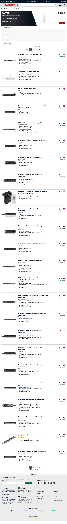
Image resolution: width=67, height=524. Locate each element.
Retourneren (40, 500)
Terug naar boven (33, 474)
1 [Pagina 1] (30, 49)
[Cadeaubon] (25, 497)
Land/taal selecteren (33, 516)
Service (38, 501)
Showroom (48, 1)
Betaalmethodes (40, 493)
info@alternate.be (5, 494)
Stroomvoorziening (8, 8)
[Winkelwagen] (64, 4)
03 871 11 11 (8, 503)
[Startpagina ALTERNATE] (11, 5)
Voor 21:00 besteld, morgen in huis (8, 1)
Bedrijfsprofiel (57, 490)
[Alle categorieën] (2, 4)
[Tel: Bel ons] (9, 497)
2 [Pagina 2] (33, 49)
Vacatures (56, 491)
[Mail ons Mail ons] (9, 488)
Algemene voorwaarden (59, 495)
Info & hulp (63, 1)
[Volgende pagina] (39, 49)
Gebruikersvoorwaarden (59, 496)
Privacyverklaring (57, 498)
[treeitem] (33, 39)
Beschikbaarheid (40, 491)
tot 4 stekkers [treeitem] (5, 30)
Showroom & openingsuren (40, 497)
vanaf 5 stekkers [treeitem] (5, 34)
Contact (39, 490)
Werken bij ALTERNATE (31, 1)
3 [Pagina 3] (36, 49)
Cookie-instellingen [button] (58, 500)
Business (55, 493)
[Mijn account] (60, 4)
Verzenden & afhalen (41, 495)
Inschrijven (29, 482)
